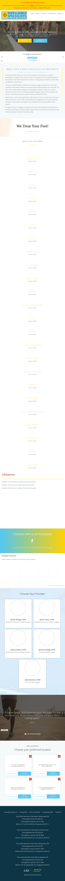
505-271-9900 (40, 2)
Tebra (39, 875)
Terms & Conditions (34, 812)
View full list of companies (56, 585)
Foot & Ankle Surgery (32, 682)
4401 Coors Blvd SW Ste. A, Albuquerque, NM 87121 (18, 788)
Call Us (24, 40)
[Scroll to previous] (2, 57)
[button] (62, 13)
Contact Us (58, 812)
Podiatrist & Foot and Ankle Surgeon (18, 622)
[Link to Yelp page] (30, 756)
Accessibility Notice (47, 812)
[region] (32, 716)
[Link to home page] (19, 15)
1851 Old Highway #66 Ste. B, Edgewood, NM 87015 (47, 788)
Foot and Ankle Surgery (47, 652)
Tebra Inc (15, 812)
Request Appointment (40, 40)
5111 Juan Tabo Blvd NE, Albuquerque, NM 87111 (18, 765)
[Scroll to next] (62, 57)
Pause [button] (2, 61)
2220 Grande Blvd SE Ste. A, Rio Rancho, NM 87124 (47, 765)
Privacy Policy (23, 812)
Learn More (32, 161)
